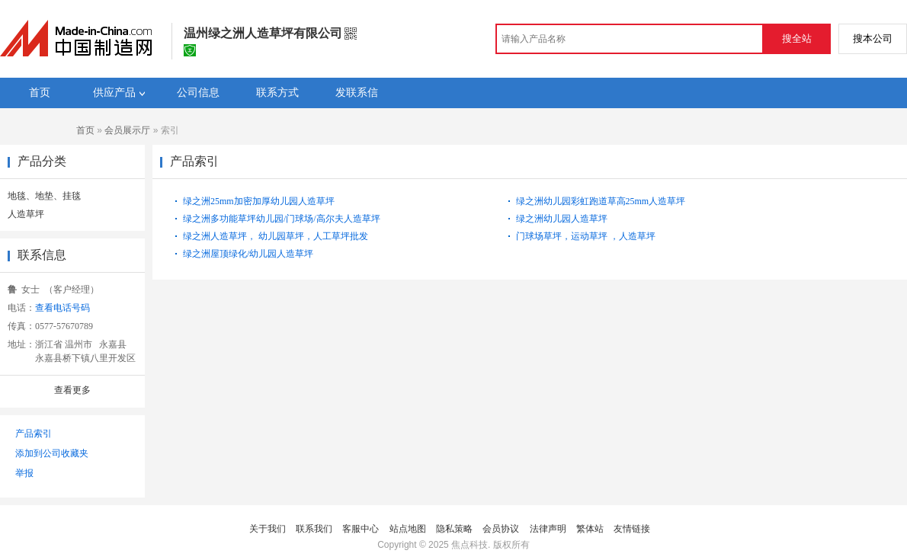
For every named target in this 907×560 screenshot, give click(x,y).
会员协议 (500, 528)
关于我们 (267, 528)
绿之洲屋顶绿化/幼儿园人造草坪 (248, 253)
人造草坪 (26, 214)
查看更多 (72, 390)
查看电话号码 (62, 307)
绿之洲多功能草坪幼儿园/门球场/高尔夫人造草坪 (281, 218)
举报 (24, 473)
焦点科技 (469, 544)
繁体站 (590, 528)
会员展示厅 (127, 130)
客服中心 (360, 528)
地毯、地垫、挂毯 (44, 195)
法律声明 (548, 528)
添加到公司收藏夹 (51, 453)
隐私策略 (454, 528)
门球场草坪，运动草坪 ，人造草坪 (585, 236)
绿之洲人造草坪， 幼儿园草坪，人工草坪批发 (275, 236)
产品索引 (33, 433)
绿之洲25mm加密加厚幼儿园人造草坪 (259, 201)
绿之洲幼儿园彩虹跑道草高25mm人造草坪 (601, 201)
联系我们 (314, 528)
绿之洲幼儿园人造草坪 (561, 218)
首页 (85, 130)
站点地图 (407, 528)
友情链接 (632, 528)
